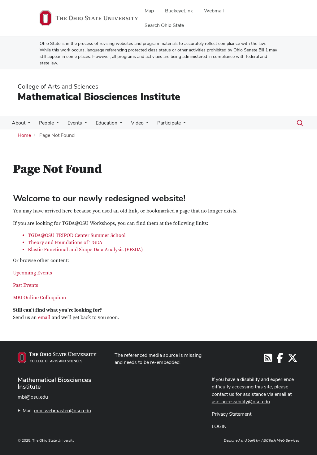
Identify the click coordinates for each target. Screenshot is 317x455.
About (18, 123)
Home (24, 135)
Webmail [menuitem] (214, 10)
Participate (162, 123)
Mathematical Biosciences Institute (99, 96)
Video (131, 123)
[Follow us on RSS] (268, 360)
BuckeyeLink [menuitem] (179, 10)
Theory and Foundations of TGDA (65, 242)
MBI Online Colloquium (39, 298)
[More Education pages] (115, 124)
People (44, 123)
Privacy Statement (231, 414)
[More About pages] (27, 124)
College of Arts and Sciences (58, 86)
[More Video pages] (140, 124)
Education (102, 123)
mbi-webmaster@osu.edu (62, 410)
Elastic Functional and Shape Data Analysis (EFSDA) (85, 250)
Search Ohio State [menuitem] (164, 25)
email (44, 317)
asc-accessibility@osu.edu (241, 401)
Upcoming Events (32, 273)
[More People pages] (54, 124)
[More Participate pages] (176, 124)
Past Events (25, 285)
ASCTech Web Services (280, 440)
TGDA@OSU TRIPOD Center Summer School (77, 235)
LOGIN (219, 426)
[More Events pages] (81, 124)
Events (71, 123)
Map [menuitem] (149, 10)
